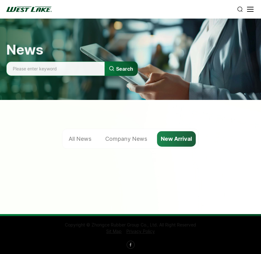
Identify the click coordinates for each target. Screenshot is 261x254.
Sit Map (114, 231)
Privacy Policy (140, 231)
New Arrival (176, 139)
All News (80, 139)
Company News (126, 139)
